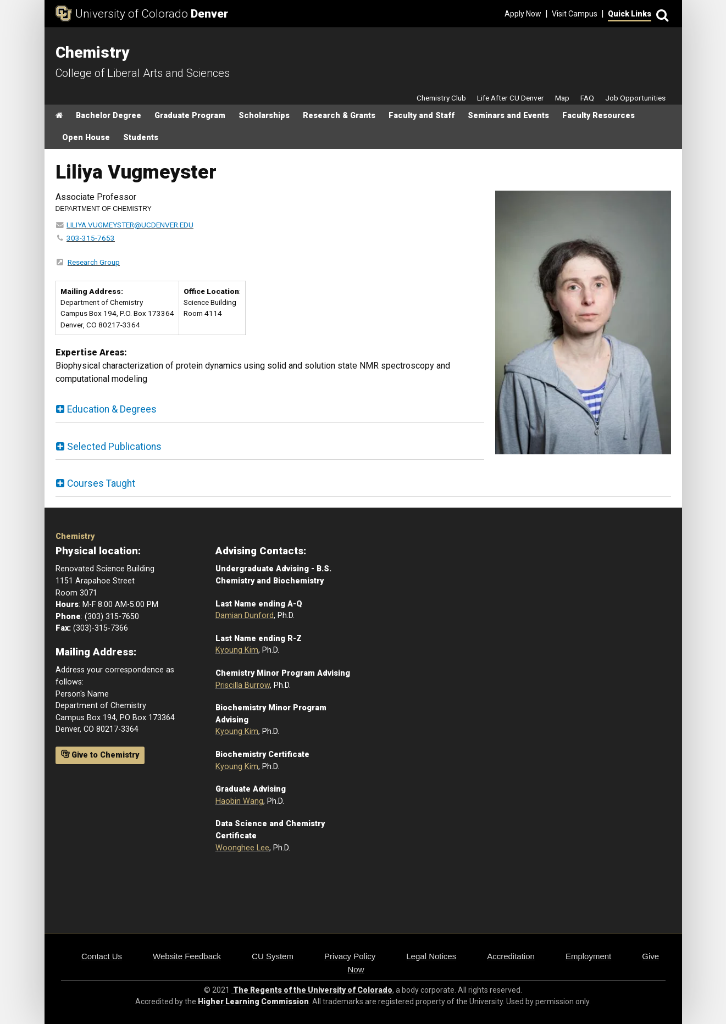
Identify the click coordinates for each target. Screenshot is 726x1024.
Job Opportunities (635, 97)
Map (562, 97)
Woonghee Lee (242, 848)
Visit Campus (574, 13)
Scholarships (264, 115)
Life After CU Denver (510, 97)
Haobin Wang (239, 801)
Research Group (94, 262)
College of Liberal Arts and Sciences (143, 73)
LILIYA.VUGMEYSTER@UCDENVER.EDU (129, 224)
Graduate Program (189, 115)
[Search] (661, 14)
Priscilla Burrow (242, 685)
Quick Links (629, 13)
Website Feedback (187, 956)
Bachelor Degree (108, 115)
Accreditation (511, 956)
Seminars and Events (508, 115)
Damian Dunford (244, 615)
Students (140, 137)
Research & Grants (339, 115)
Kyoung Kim (236, 650)
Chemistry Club (441, 97)
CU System (272, 956)
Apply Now (523, 13)
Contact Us (101, 956)
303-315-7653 (90, 237)
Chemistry (75, 536)
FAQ (587, 97)
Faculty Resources (598, 115)
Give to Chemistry (100, 755)
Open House (86, 137)
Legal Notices (431, 956)
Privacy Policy (349, 956)
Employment (588, 956)
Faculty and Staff (422, 115)
